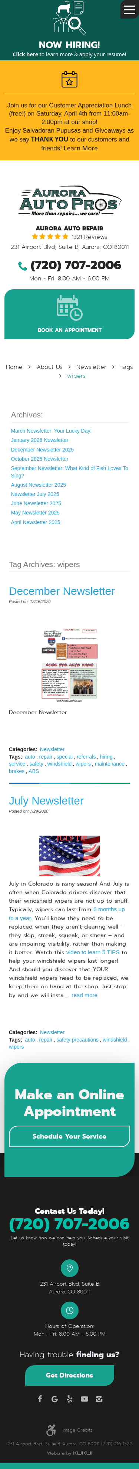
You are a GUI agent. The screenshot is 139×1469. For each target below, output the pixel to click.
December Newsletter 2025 (42, 450)
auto (30, 757)
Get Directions (69, 1375)
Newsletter (91, 367)
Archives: (27, 414)
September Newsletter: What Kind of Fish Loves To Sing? (69, 472)
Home (14, 367)
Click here (25, 54)
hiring (106, 757)
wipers (76, 376)
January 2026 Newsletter (40, 440)
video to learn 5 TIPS (92, 952)
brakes (16, 771)
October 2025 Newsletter (40, 459)
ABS (34, 771)
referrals (86, 757)
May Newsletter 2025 (35, 513)
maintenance (110, 764)
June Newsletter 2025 (36, 503)
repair (46, 757)
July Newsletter (46, 801)
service (17, 764)
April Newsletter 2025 (35, 522)
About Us (50, 367)
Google (54, 1399)
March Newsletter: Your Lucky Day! (51, 431)
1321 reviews (89, 237)
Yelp (69, 1399)
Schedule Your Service (69, 1136)
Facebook (40, 1399)
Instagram (99, 1399)
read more (84, 995)
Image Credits (78, 1430)
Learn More (81, 148)
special (64, 757)
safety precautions (77, 1040)
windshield (59, 764)
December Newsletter (62, 591)
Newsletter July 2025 (35, 494)
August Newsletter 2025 (38, 485)
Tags (126, 367)
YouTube (84, 1399)
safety (36, 764)
